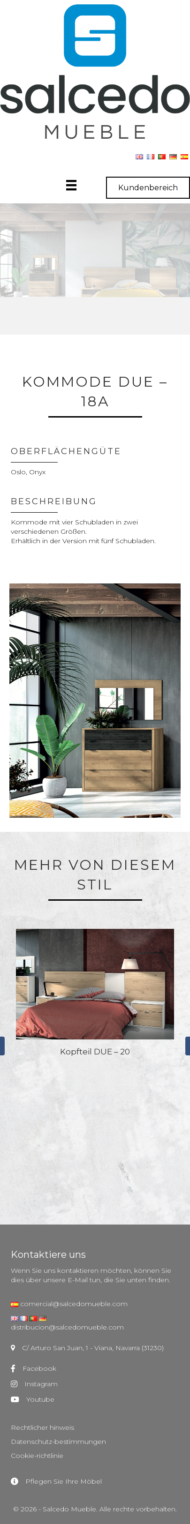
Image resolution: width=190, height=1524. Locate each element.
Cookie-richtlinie (37, 1455)
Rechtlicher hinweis (42, 1427)
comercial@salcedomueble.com (73, 1304)
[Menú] (80, 185)
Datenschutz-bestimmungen (58, 1441)
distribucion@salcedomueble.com (67, 1327)
